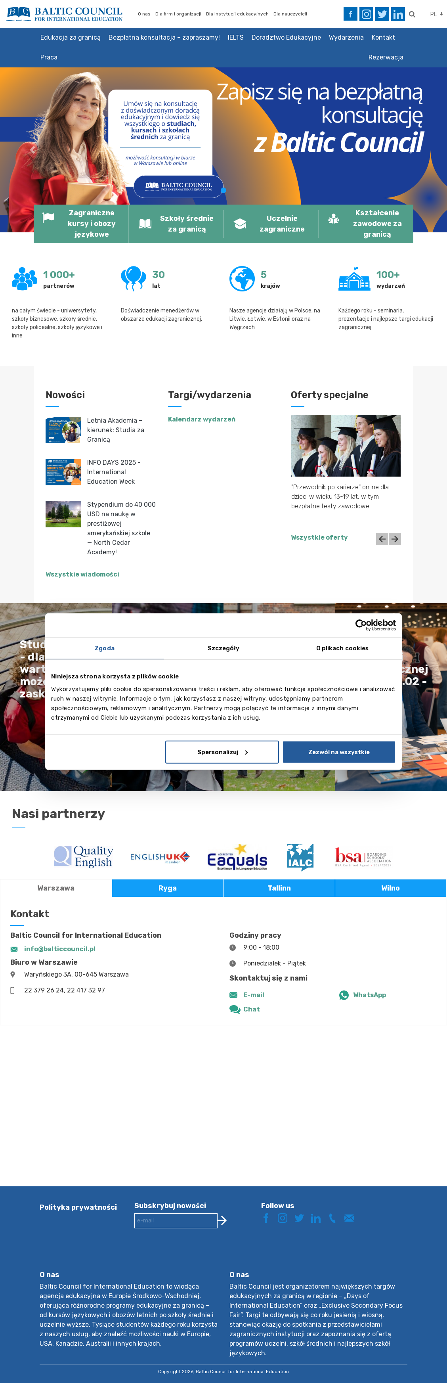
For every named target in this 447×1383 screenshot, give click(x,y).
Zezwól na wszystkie (339, 751)
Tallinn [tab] (279, 888)
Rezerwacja (386, 57)
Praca (48, 57)
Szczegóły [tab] (224, 648)
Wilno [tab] (390, 888)
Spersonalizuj (222, 751)
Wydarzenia (346, 37)
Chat (251, 1009)
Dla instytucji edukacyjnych (237, 14)
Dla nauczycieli (290, 14)
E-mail (253, 995)
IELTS (236, 37)
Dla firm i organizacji (178, 14)
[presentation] (194, 1255)
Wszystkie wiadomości (82, 574)
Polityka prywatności (78, 1207)
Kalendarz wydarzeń (201, 419)
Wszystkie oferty (319, 537)
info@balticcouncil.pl (60, 949)
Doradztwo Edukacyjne (286, 37)
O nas (144, 14)
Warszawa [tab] (55, 888)
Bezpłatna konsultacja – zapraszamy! (164, 37)
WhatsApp (369, 995)
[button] (33, 149)
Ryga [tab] (168, 888)
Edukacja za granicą (70, 37)
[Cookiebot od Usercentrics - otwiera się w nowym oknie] (361, 625)
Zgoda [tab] (105, 648)
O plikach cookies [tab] (342, 648)
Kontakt (383, 37)
